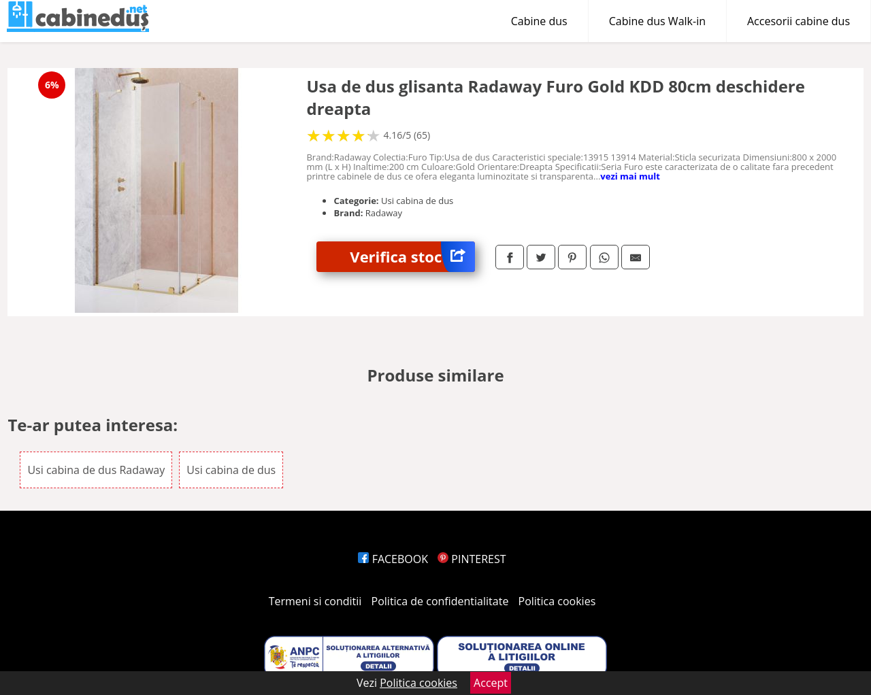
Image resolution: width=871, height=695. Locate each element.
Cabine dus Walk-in (657, 21)
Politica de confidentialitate (440, 601)
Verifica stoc (412, 256)
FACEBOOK (393, 559)
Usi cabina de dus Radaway (96, 469)
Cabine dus (539, 21)
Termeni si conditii (315, 601)
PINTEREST (472, 559)
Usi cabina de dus (231, 469)
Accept (491, 682)
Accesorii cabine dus (798, 21)
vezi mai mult (630, 176)
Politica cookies (557, 601)
